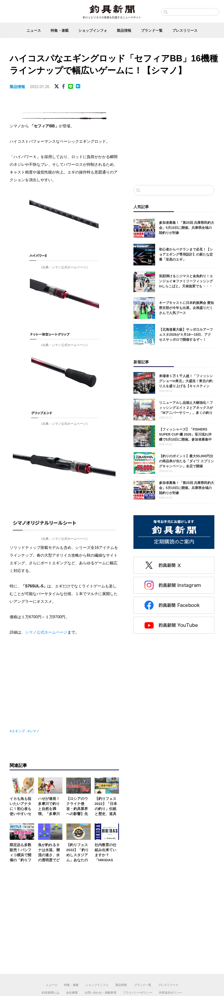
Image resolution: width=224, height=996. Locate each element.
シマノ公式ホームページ (46, 632)
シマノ (34, 731)
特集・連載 (60, 30)
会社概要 (72, 992)
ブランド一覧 (152, 30)
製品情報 (124, 30)
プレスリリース (185, 30)
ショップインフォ (92, 30)
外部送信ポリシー (170, 992)
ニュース (33, 30)
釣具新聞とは (50, 992)
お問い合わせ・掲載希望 (100, 992)
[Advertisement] (173, 141)
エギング (18, 731)
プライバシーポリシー (137, 992)
